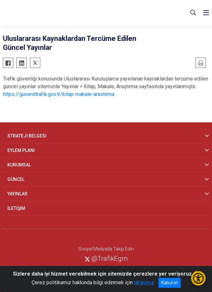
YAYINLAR (17, 193)
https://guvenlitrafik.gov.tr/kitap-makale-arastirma (58, 94)
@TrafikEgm (106, 258)
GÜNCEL (15, 179)
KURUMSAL (19, 164)
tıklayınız (144, 282)
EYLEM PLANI (21, 150)
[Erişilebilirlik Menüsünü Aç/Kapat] (198, 278)
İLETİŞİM (16, 208)
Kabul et (169, 282)
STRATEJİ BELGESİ (26, 135)
